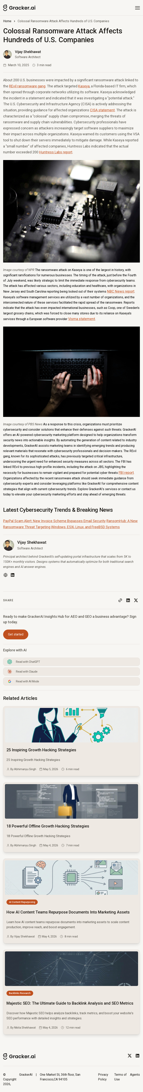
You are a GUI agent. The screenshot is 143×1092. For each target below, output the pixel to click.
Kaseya (84, 86)
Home (7, 21)
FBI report (126, 472)
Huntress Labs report (55, 152)
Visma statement (81, 319)
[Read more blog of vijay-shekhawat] (22, 54)
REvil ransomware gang (27, 86)
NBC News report (120, 291)
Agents (135, 1074)
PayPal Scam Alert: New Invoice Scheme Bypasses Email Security (54, 521)
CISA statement (102, 110)
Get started (15, 634)
